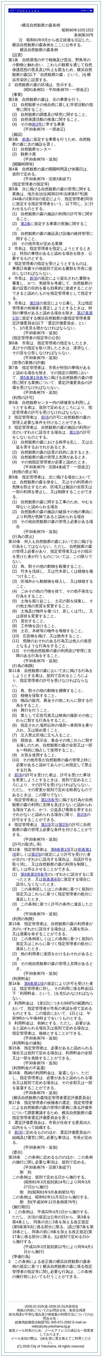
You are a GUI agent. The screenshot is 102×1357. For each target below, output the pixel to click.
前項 (33, 278)
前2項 (82, 814)
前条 (26, 139)
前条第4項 (51, 879)
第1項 (74, 432)
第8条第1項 (60, 849)
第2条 (25, 223)
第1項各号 (49, 800)
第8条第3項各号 (34, 874)
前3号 (37, 124)
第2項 (34, 303)
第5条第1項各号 (33, 377)
